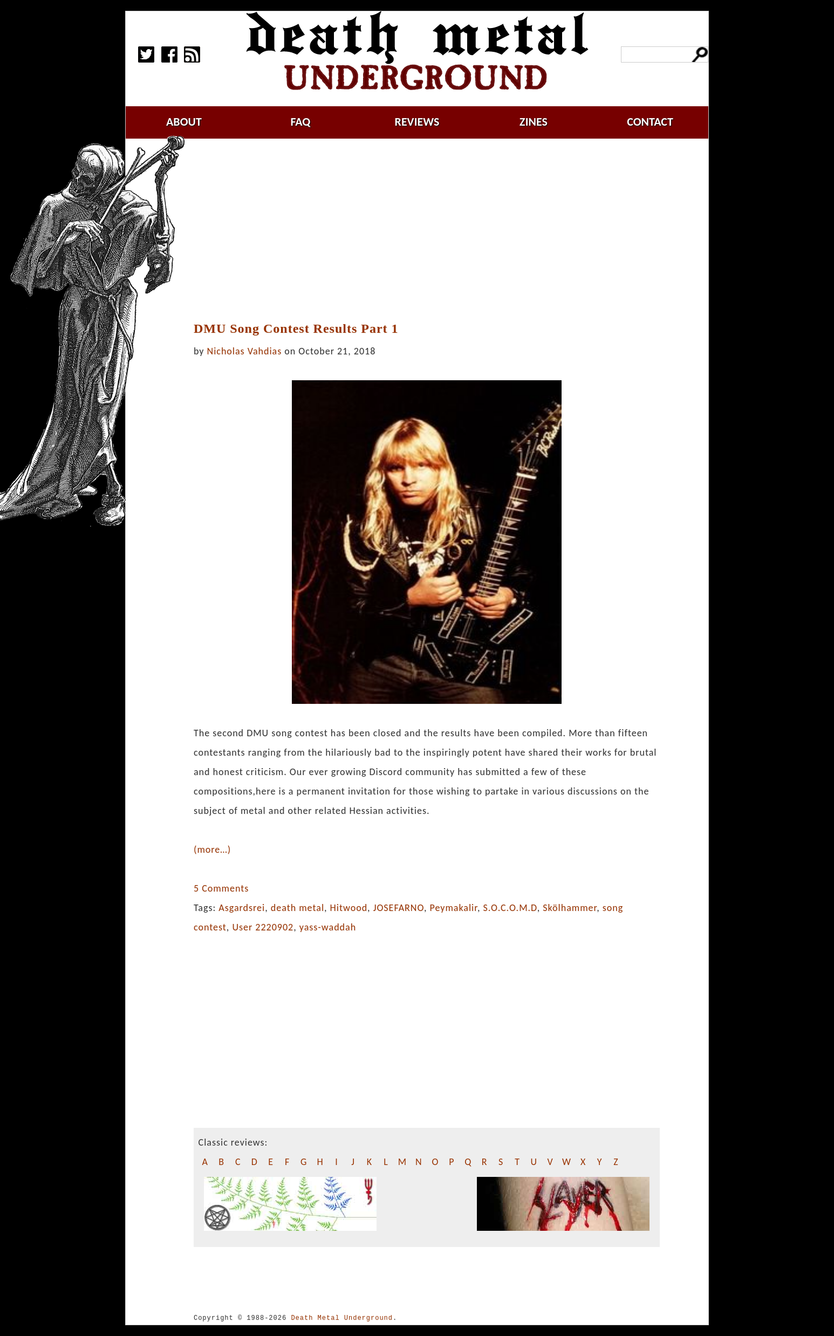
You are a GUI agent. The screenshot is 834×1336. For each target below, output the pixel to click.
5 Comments (221, 888)
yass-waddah (327, 927)
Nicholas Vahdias (244, 351)
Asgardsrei (241, 908)
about (184, 121)
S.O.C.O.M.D (510, 908)
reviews (417, 121)
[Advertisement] (427, 230)
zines (533, 121)
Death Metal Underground (342, 1318)
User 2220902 (262, 927)
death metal (297, 908)
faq (300, 121)
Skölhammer (570, 908)
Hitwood (349, 908)
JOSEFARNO (398, 908)
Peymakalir (453, 908)
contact (650, 121)
